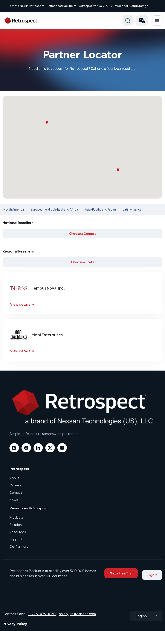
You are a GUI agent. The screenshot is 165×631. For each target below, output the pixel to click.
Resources (17, 532)
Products (16, 517)
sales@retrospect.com (77, 614)
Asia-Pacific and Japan (100, 209)
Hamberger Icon (157, 20)
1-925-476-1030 (42, 614)
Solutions (16, 525)
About (14, 478)
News (13, 500)
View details (22, 304)
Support (15, 539)
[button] (142, 20)
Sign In (152, 575)
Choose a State (82, 262)
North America (13, 209)
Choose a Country (82, 233)
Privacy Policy (15, 624)
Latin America (132, 209)
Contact (15, 492)
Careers (15, 485)
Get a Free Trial (121, 573)
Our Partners (18, 546)
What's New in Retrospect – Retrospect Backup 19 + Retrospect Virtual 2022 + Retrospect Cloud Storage (79, 5)
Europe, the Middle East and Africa (54, 209)
